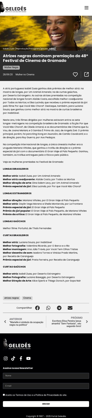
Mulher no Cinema (25, 74)
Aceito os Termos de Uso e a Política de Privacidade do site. (36, 395)
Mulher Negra (11, 67)
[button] (37, 308)
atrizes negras (11, 298)
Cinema (27, 298)
